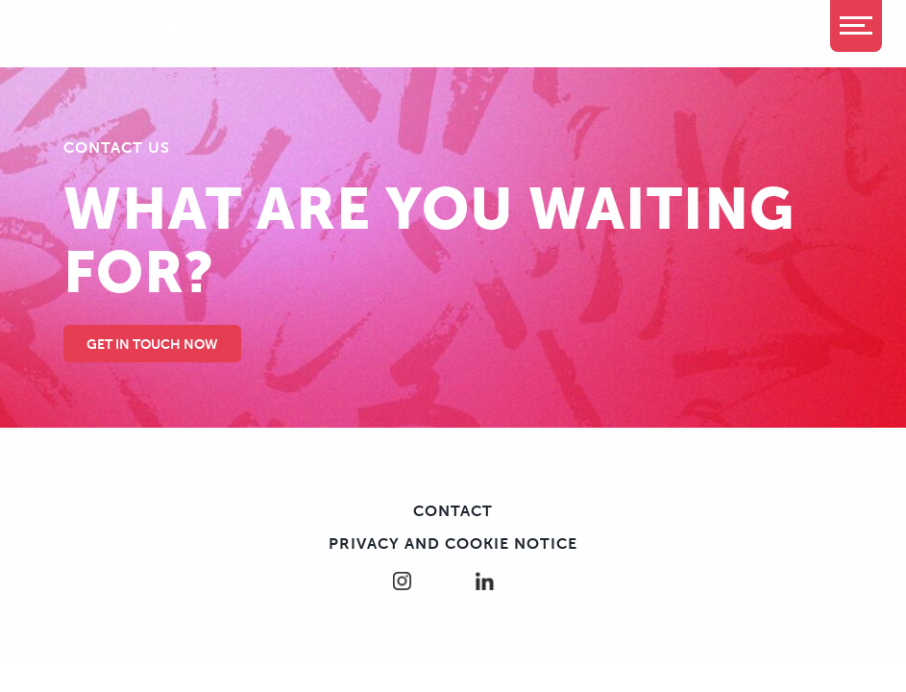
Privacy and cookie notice (453, 543)
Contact (453, 511)
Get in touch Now (152, 344)
